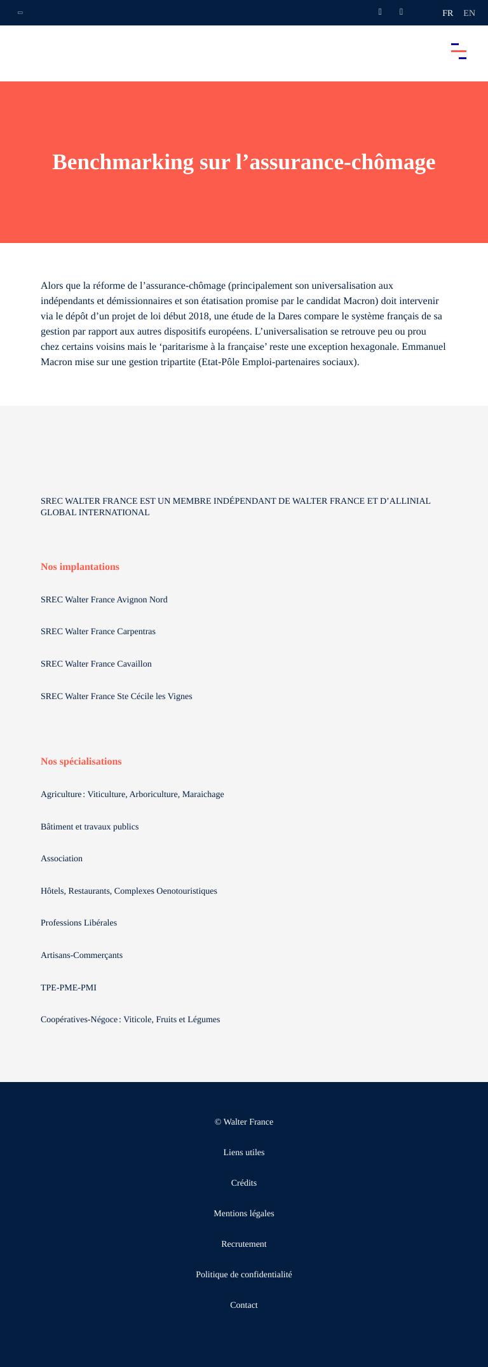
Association (62, 859)
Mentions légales (244, 1214)
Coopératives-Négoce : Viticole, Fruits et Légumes (131, 1020)
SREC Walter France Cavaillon (96, 664)
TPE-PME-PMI (69, 988)
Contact (244, 1305)
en (469, 13)
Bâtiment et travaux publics (90, 827)
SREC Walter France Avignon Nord (104, 600)
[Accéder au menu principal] (458, 50)
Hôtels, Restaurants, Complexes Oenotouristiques (130, 891)
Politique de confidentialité (244, 1275)
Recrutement (244, 1244)
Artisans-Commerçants (83, 956)
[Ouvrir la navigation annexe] (20, 12)
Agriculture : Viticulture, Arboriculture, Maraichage (133, 795)
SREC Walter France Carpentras (98, 632)
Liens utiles (244, 1153)
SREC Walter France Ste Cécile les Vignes (117, 697)
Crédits (244, 1183)
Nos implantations (80, 567)
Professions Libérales (80, 923)
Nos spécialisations (81, 761)
